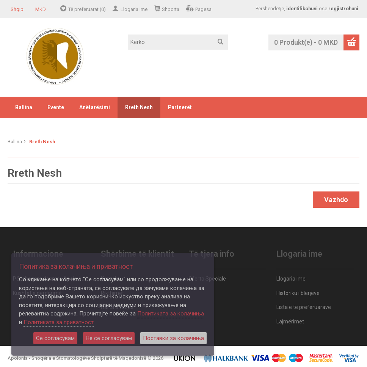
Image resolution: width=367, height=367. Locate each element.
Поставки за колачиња (173, 338)
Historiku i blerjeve (298, 293)
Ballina (23, 107)
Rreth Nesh (139, 107)
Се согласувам (55, 338)
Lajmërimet (290, 321)
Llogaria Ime (134, 9)
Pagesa (203, 9)
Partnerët (180, 107)
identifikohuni (302, 8)
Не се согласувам (109, 338)
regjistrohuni (343, 8)
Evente (55, 107)
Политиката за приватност (59, 322)
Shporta (170, 9)
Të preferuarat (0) (87, 9)
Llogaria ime (291, 279)
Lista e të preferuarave (303, 307)
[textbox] (178, 42)
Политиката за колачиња (170, 313)
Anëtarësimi (94, 107)
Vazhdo (336, 200)
